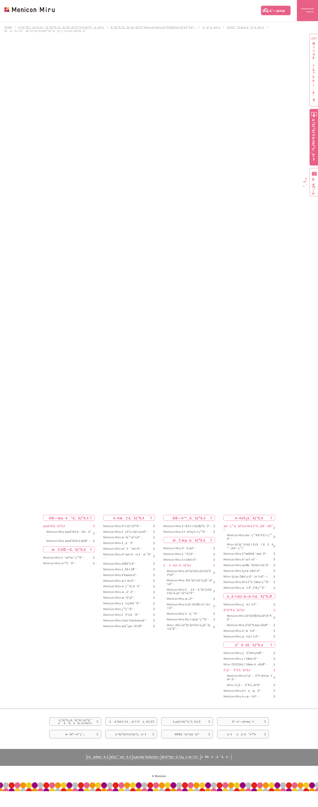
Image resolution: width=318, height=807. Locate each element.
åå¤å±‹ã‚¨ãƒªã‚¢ (177, 565)
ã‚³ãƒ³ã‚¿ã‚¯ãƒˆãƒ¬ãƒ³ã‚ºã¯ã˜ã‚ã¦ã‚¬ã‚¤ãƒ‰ (75, 725)
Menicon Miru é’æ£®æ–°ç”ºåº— (64, 557)
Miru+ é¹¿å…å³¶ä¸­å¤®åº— (245, 685)
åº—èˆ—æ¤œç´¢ (273, 11)
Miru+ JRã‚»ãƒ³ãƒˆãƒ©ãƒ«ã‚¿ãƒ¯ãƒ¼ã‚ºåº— (188, 627)
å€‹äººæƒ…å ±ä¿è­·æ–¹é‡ (198, 774)
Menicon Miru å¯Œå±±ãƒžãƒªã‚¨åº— (187, 526)
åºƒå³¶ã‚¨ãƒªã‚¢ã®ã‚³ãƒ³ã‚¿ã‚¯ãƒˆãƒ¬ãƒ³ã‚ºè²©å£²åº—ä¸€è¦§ (63, 27)
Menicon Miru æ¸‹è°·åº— (119, 592)
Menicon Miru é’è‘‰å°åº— (122, 615)
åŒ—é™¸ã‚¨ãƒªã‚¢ (189, 517)
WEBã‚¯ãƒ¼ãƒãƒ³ (187, 748)
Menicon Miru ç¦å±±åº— (240, 604)
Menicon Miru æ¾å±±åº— (242, 636)
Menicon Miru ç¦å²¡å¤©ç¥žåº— (243, 653)
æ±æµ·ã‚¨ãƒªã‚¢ (189, 540)
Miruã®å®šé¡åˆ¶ (313, 72)
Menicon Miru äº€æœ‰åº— (120, 575)
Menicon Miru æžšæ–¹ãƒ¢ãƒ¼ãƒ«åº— (247, 565)
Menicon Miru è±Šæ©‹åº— (180, 560)
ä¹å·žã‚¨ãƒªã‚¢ (249, 644)
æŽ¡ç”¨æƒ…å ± (101, 774)
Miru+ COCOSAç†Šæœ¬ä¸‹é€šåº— (245, 664)
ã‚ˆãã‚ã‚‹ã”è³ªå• (243, 748)
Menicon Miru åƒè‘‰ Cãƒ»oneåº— (126, 532)
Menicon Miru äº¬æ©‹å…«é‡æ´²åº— (127, 556)
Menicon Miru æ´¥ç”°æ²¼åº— (122, 537)
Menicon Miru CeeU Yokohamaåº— (125, 620)
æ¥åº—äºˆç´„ (75, 748)
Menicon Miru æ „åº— (181, 599)
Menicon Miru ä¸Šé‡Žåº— (120, 569)
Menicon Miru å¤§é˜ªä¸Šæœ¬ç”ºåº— (247, 582)
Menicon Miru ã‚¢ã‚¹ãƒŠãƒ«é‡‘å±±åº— (189, 606)
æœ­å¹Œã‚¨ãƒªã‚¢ (54, 526)
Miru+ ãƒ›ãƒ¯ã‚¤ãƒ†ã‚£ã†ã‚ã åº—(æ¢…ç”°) (250, 546)
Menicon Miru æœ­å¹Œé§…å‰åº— (68, 533)
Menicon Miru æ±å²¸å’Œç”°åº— (245, 588)
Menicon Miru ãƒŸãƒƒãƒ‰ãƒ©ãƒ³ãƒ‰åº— (189, 572)
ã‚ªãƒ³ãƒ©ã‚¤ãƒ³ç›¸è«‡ (131, 748)
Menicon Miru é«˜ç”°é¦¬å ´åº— (122, 586)
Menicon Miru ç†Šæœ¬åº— (241, 659)
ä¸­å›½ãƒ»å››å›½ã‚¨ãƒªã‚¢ (249, 596)
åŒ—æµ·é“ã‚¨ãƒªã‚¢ (69, 517)
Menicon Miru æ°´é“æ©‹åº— (122, 549)
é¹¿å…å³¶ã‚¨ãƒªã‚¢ (236, 670)
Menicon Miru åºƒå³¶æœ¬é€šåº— (248, 625)
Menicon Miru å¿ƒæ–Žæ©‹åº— (242, 571)
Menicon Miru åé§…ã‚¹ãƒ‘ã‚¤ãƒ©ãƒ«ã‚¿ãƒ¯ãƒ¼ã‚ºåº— (189, 591)
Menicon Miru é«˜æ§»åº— (240, 559)
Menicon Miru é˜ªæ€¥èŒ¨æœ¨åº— (245, 554)
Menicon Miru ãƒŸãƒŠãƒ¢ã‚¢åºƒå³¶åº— (249, 617)
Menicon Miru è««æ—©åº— (241, 696)
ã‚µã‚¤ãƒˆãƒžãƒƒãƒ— (145, 774)
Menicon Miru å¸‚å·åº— (119, 543)
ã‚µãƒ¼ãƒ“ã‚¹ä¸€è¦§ (187, 724)
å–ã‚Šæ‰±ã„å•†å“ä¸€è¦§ (131, 727)
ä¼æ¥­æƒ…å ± (61, 774)
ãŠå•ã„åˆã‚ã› (252, 774)
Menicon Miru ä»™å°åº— (59, 563)
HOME (8, 27)
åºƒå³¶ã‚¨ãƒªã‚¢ (234, 610)
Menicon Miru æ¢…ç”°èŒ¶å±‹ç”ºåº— (249, 537)
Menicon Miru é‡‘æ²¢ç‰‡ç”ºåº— (185, 532)
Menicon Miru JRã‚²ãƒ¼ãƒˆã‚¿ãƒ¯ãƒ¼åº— (189, 582)
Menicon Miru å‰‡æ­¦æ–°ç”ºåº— (188, 619)
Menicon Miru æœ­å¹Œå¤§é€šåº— (68, 541)
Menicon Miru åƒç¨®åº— (183, 614)
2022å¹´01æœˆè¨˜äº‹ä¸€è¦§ (251, 27)
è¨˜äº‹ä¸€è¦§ (216, 27)
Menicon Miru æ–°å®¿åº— (119, 597)
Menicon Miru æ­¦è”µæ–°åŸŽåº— (124, 626)
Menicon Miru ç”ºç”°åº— (119, 609)
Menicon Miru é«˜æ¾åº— (240, 631)
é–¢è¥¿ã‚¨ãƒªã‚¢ (249, 517)
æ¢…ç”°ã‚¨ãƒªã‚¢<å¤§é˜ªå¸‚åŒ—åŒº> (248, 528)
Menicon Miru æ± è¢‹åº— (119, 581)
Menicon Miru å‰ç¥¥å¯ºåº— (122, 603)
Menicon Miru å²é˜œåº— (179, 548)
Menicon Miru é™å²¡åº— (179, 554)
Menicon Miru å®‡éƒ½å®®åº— (122, 526)
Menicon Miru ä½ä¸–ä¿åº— (243, 691)
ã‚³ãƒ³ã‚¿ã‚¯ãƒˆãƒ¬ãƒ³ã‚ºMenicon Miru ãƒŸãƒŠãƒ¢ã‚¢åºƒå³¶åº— (157, 27)
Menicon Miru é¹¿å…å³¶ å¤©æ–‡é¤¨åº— (250, 677)
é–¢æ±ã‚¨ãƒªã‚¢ (129, 517)
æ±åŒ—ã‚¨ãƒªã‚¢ (69, 549)
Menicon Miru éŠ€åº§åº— (120, 564)
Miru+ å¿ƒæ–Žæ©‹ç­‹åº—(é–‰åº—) (245, 576)
